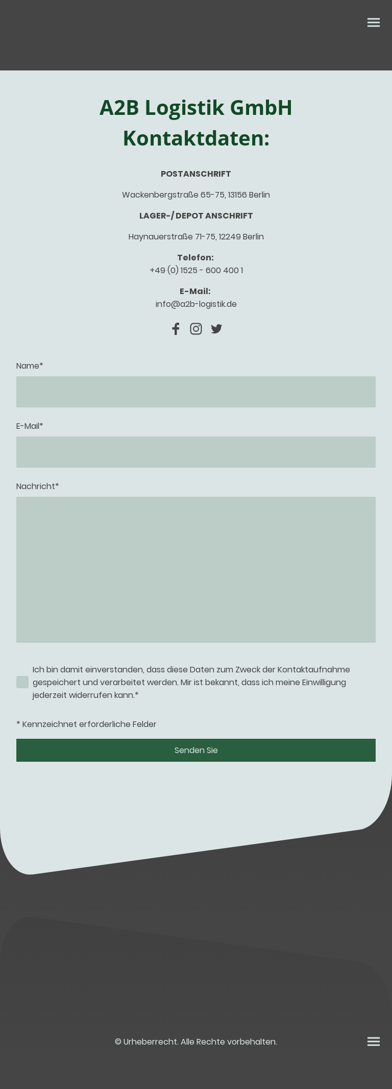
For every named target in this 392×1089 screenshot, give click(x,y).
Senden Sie (196, 750)
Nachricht (37, 486)
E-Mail (29, 426)
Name (29, 366)
